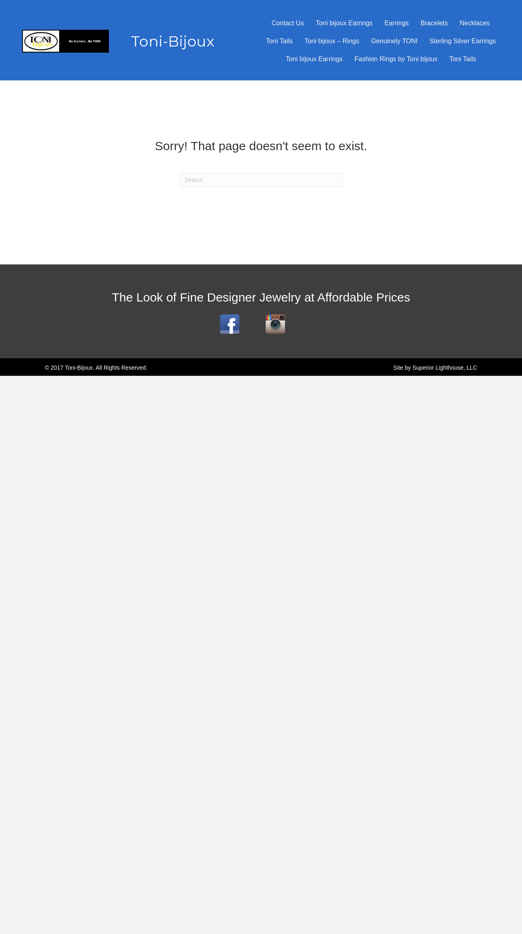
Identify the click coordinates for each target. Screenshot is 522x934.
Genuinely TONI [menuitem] (394, 41)
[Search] (261, 180)
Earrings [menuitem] (397, 23)
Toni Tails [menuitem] (279, 41)
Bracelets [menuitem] (434, 23)
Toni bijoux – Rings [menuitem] (332, 41)
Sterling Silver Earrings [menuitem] (462, 41)
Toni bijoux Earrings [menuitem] (344, 23)
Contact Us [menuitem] (288, 23)
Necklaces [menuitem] (475, 23)
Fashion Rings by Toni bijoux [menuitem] (395, 58)
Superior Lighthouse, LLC (444, 367)
